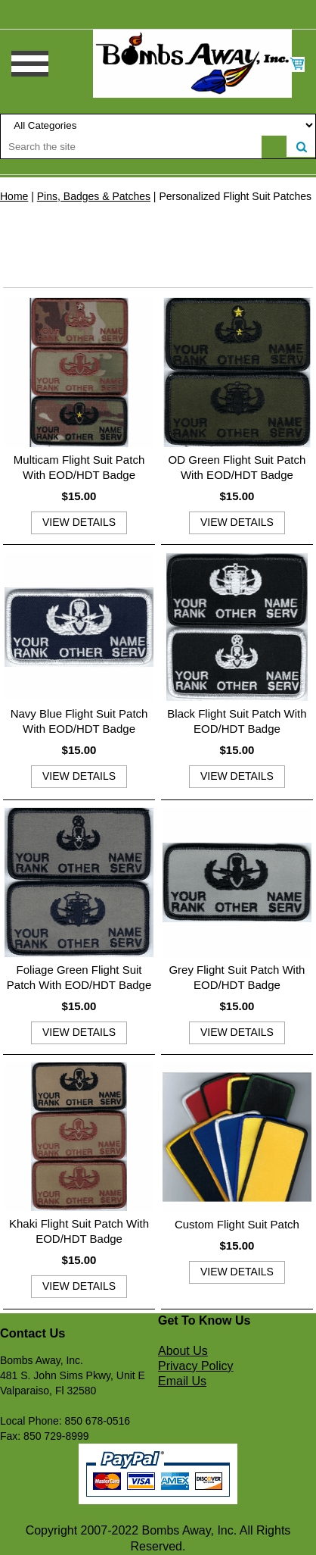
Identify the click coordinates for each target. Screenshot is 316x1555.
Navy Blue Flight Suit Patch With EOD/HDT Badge (79, 721)
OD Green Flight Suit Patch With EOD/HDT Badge (237, 467)
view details (79, 522)
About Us (183, 1350)
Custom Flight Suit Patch (237, 1224)
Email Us (182, 1381)
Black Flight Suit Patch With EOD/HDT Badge (236, 721)
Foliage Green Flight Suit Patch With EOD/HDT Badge (79, 977)
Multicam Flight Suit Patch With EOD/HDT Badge (79, 467)
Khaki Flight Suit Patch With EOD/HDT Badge (79, 1231)
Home (14, 196)
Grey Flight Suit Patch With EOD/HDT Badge (237, 977)
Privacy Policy (196, 1365)
